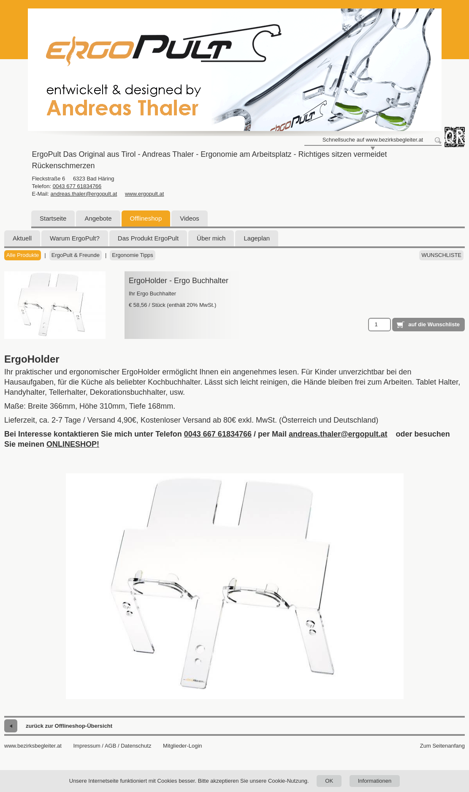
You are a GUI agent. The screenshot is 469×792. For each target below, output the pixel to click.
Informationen (375, 781)
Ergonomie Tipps (132, 255)
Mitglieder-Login (182, 746)
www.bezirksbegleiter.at (33, 746)
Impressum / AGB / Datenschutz (112, 746)
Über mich (211, 238)
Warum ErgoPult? (75, 238)
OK (329, 781)
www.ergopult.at (144, 194)
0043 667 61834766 (218, 434)
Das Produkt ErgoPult (148, 238)
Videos (189, 218)
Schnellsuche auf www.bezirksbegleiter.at (373, 140)
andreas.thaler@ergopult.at (84, 194)
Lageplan (257, 238)
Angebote (97, 218)
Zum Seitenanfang (442, 746)
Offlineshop (146, 218)
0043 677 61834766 (77, 186)
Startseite (53, 218)
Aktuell (22, 238)
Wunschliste (441, 255)
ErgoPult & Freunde (76, 255)
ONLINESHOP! (72, 444)
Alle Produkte (22, 255)
